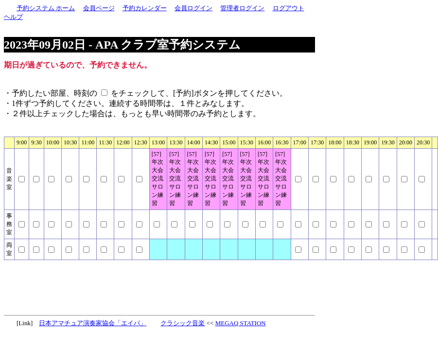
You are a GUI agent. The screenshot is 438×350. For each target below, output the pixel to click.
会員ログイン (193, 8)
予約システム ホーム (46, 8)
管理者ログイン (242, 8)
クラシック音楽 (182, 323)
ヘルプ (13, 16)
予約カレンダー (145, 8)
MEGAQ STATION (240, 323)
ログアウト (288, 8)
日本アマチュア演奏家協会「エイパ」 (92, 323)
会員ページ (99, 8)
